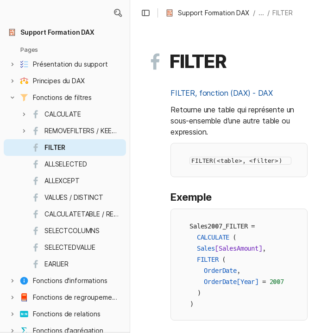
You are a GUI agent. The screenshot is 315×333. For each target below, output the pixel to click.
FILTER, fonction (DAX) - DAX (221, 93)
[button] (117, 12)
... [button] (261, 13)
